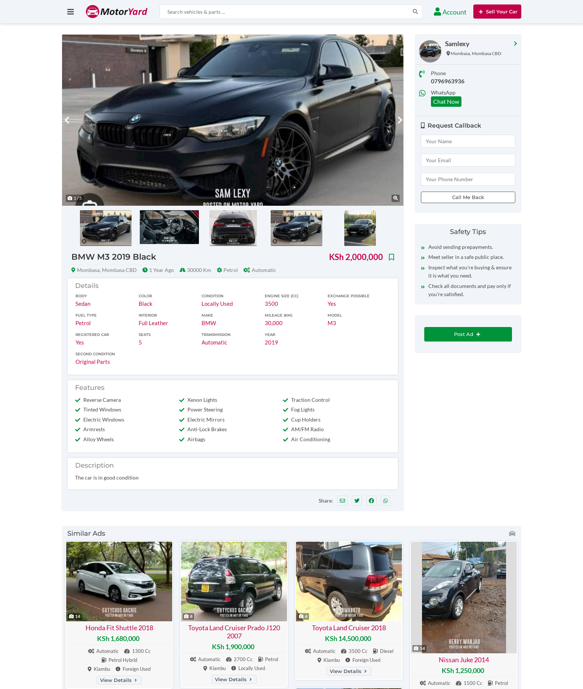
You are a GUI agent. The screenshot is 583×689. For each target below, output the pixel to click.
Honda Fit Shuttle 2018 (119, 628)
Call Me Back (468, 197)
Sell (497, 12)
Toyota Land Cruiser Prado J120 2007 (234, 632)
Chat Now (446, 101)
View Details (119, 680)
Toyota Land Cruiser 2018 (349, 628)
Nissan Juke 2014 (464, 660)
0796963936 (447, 81)
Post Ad (468, 334)
